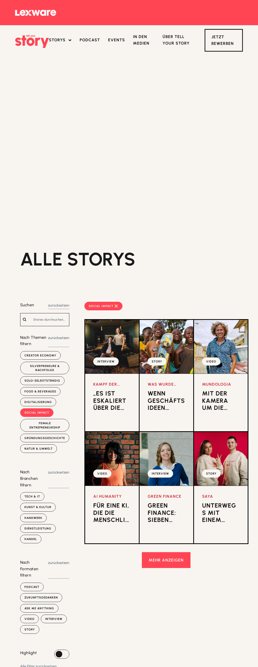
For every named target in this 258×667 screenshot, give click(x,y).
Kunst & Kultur (37, 507)
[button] (60, 40)
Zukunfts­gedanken (41, 597)
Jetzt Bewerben (222, 40)
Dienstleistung (37, 528)
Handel (30, 539)
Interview (53, 619)
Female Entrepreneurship (44, 425)
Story (29, 629)
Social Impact (36, 412)
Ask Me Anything (39, 608)
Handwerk (33, 518)
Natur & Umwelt (38, 448)
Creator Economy (40, 355)
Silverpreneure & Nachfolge (45, 368)
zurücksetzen (58, 305)
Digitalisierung (38, 402)
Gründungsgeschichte (44, 438)
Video (29, 619)
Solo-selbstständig (42, 380)
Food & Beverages (40, 391)
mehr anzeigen (166, 560)
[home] (32, 41)
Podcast (31, 587)
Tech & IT (32, 496)
